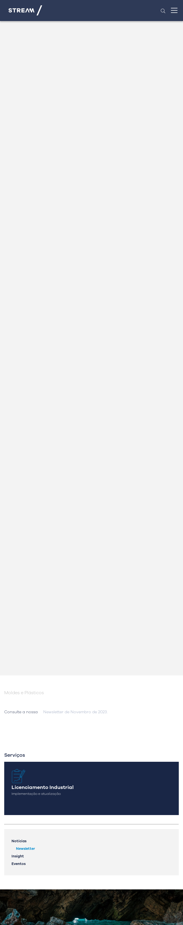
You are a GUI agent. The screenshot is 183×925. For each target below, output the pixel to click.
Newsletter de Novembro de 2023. (75, 712)
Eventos (19, 863)
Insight (18, 856)
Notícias (19, 841)
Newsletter (25, 848)
